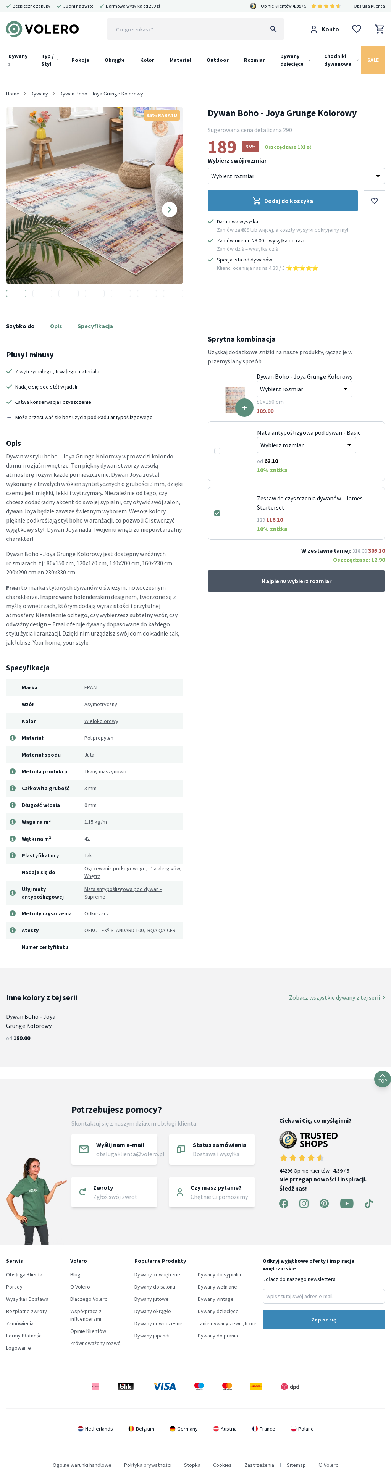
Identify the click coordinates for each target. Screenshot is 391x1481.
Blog (75, 1274)
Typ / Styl (47, 60)
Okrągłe (115, 59)
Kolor (147, 59)
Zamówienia (20, 1323)
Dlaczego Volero (89, 1298)
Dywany (17, 59)
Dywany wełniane (217, 1286)
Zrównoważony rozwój (96, 1343)
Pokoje (80, 59)
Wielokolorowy (101, 721)
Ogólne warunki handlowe (82, 1465)
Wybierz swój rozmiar (237, 160)
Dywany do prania (218, 1335)
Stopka (192, 1465)
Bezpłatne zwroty (26, 1311)
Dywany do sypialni (219, 1274)
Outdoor (218, 59)
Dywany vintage (216, 1298)
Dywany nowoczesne (158, 1323)
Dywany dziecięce (292, 60)
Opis (56, 326)
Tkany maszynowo (105, 771)
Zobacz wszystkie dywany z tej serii (337, 997)
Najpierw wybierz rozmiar (296, 581)
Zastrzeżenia (259, 1465)
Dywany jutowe (151, 1298)
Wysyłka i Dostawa (27, 1298)
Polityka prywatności (147, 1465)
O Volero (80, 1286)
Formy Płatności (24, 1335)
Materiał (180, 59)
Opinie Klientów (88, 1331)
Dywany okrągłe (152, 1311)
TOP (382, 1079)
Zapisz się (324, 1319)
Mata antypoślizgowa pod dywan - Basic (308, 432)
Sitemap (296, 1465)
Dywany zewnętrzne (157, 1274)
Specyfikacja (95, 326)
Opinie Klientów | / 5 (326, 1152)
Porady (14, 1286)
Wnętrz (92, 876)
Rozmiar (254, 59)
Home (12, 93)
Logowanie (18, 1347)
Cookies (222, 1465)
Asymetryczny (100, 704)
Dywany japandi (152, 1335)
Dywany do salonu (154, 1286)
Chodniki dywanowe (337, 60)
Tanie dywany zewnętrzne (227, 1323)
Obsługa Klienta (369, 6)
